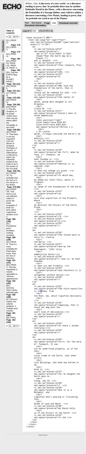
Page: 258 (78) (13, 171)
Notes (3, 89)
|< (28, 31)
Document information (35, 25)
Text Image (36, 23)
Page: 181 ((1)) (13, 84)
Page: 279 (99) (13, 187)
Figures (3, 67)
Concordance (3, 101)
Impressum (43, 435)
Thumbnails (3, 46)
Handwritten (3, 78)
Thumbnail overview (68, 23)
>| (51, 31)
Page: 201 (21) (13, 91)
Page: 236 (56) (13, 104)
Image (47, 23)
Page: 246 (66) (13, 130)
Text (27, 23)
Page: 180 (15, 59)
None (3, 112)
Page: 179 (15, 45)
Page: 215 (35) (13, 98)
